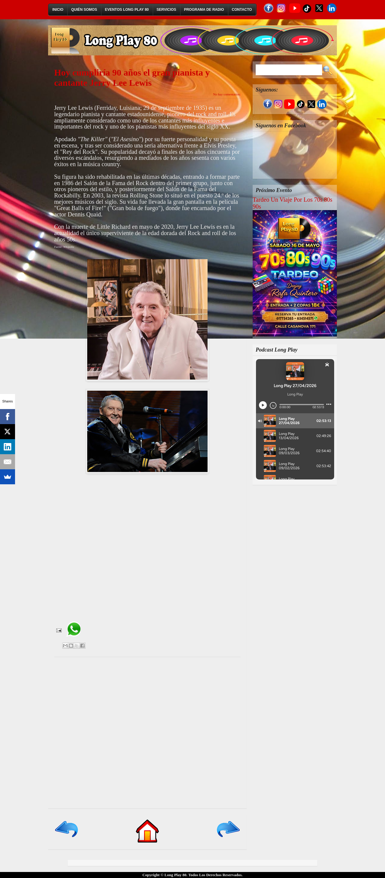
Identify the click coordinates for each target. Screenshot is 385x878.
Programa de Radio (204, 10)
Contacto (242, 10)
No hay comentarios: (227, 94)
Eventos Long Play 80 (127, 10)
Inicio (57, 10)
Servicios (166, 10)
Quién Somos (84, 10)
